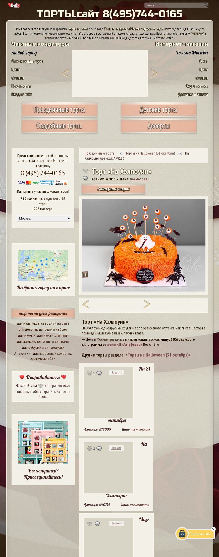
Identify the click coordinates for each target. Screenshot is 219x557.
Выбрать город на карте (43, 287)
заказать (197, 33)
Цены (16, 69)
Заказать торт (113, 189)
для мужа (44, 335)
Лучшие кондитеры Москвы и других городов (133, 29)
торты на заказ (78, 29)
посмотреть (139, 178)
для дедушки (54, 347)
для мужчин (26, 335)
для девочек (28, 329)
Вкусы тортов (197, 86)
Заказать (117, 373)
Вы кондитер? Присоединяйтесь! (43, 473)
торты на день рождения (43, 313)
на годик (47, 323)
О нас (203, 61)
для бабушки (31, 347)
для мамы (61, 341)
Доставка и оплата (193, 94)
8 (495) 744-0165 (43, 172)
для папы (61, 335)
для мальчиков (28, 323)
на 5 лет (63, 323)
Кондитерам (21, 86)
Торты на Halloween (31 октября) (158, 355)
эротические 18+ (43, 358)
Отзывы (18, 78)
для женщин (26, 341)
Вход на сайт (22, 94)
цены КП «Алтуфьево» (124, 344)
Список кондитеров (27, 61)
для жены (44, 341)
